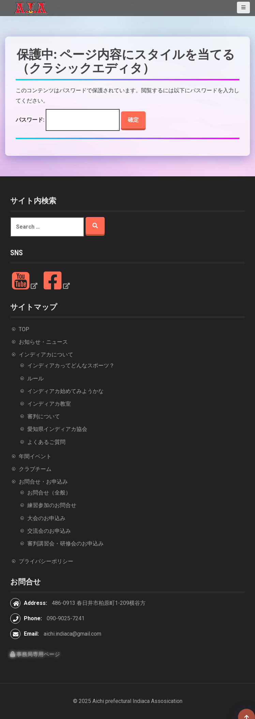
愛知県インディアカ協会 (57, 429)
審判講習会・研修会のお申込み (65, 543)
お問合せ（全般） (49, 492)
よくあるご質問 (46, 442)
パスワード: (68, 120)
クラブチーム (35, 469)
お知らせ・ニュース (43, 342)
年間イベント (35, 456)
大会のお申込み (46, 518)
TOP (24, 329)
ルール (35, 378)
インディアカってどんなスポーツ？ (71, 365)
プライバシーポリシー (46, 561)
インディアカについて (46, 354)
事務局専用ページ (35, 654)
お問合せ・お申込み (43, 481)
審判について (43, 416)
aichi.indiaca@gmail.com (72, 633)
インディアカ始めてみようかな (65, 391)
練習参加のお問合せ (51, 505)
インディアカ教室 (49, 404)
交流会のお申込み (49, 531)
